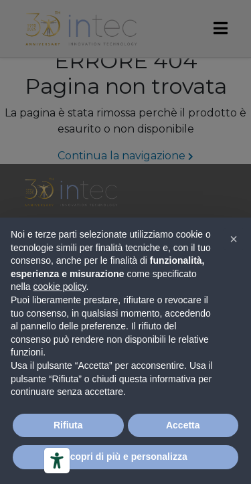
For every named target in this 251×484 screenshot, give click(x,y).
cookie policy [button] (59, 286)
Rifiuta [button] (68, 425)
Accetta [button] (183, 425)
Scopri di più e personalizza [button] (125, 456)
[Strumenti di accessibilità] (57, 460)
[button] (233, 239)
